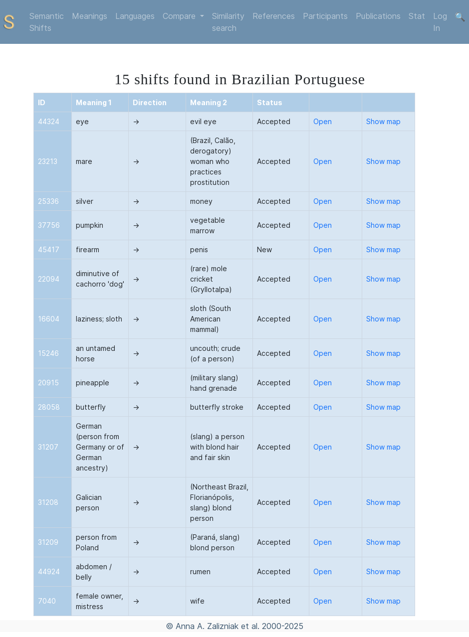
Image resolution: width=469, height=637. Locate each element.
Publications (378, 16)
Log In (440, 22)
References (273, 16)
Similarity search (228, 22)
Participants (325, 16)
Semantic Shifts (46, 22)
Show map (383, 121)
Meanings (89, 16)
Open (322, 121)
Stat (417, 16)
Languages (135, 16)
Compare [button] (180, 16)
